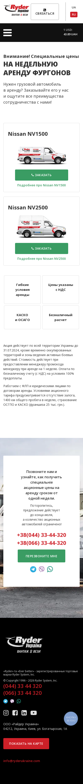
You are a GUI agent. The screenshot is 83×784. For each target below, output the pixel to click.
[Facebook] (15, 712)
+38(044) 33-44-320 (41, 534)
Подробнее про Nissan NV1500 (41, 185)
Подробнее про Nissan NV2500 (41, 258)
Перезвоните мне (42, 556)
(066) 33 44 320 (22, 693)
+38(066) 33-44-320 (41, 542)
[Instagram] (6, 712)
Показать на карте (26, 743)
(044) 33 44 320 (22, 686)
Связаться (44, 12)
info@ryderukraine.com (21, 761)
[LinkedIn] (24, 712)
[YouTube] (34, 712)
